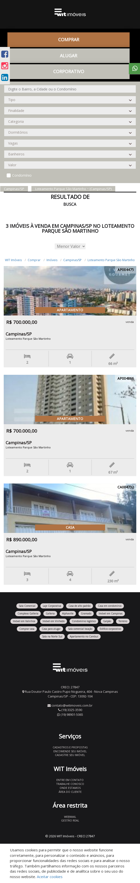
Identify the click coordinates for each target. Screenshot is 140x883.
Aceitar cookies (50, 876)
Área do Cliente (70, 792)
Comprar (68, 39)
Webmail (70, 817)
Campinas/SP (72, 260)
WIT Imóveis (13, 260)
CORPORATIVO (68, 71)
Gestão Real (70, 820)
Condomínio (22, 175)
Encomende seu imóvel (70, 751)
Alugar (68, 56)
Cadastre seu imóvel (70, 755)
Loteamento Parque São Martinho (111, 260)
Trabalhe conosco (70, 784)
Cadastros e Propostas (70, 747)
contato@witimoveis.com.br (72, 705)
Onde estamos (70, 788)
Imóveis (52, 260)
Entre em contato (70, 780)
